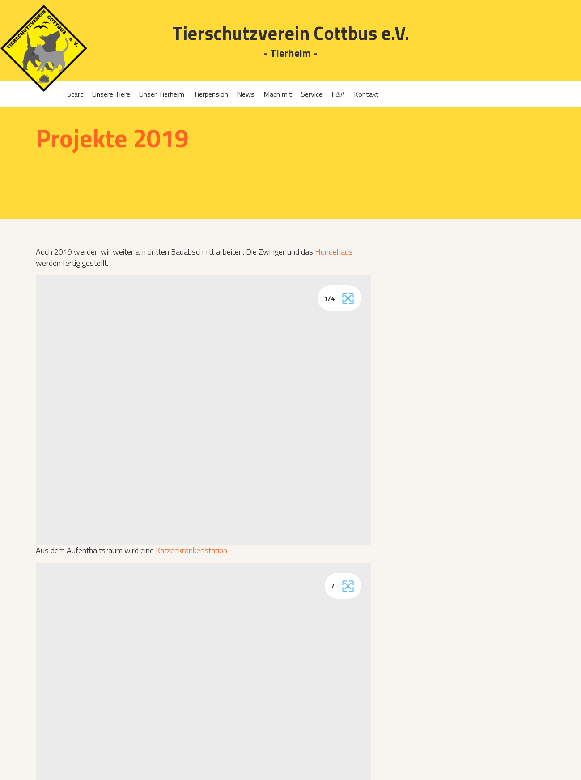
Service (311, 94)
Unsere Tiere (111, 94)
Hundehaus (334, 252)
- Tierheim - (290, 53)
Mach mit (277, 94)
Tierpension (210, 94)
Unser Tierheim (161, 94)
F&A (338, 94)
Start (75, 94)
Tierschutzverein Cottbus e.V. (290, 33)
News (245, 94)
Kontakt (366, 94)
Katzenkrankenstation (191, 550)
